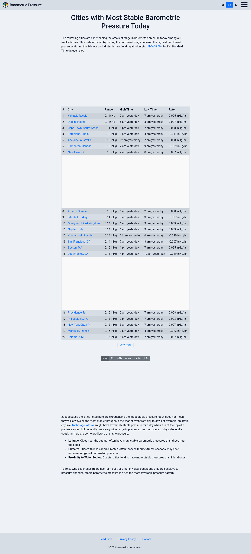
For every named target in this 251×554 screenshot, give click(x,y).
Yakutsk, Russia (77, 115)
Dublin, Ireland (77, 121)
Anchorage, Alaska (83, 425)
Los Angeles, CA (78, 253)
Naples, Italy (75, 229)
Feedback (106, 539)
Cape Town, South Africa (83, 128)
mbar (128, 358)
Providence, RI (77, 312)
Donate (146, 539)
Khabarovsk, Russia (80, 235)
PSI (112, 358)
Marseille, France (78, 331)
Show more (125, 344)
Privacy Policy (127, 539)
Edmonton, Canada (80, 146)
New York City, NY (79, 324)
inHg (105, 358)
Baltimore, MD (76, 337)
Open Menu (244, 4)
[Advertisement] (125, 500)
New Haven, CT (77, 152)
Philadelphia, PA (78, 318)
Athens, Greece (77, 211)
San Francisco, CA (79, 241)
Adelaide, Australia (79, 140)
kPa (146, 358)
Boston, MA (75, 247)
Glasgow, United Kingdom (84, 223)
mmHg (137, 358)
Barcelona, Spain (78, 134)
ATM (119, 358)
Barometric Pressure (22, 5)
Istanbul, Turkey (77, 217)
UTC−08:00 (154, 46)
